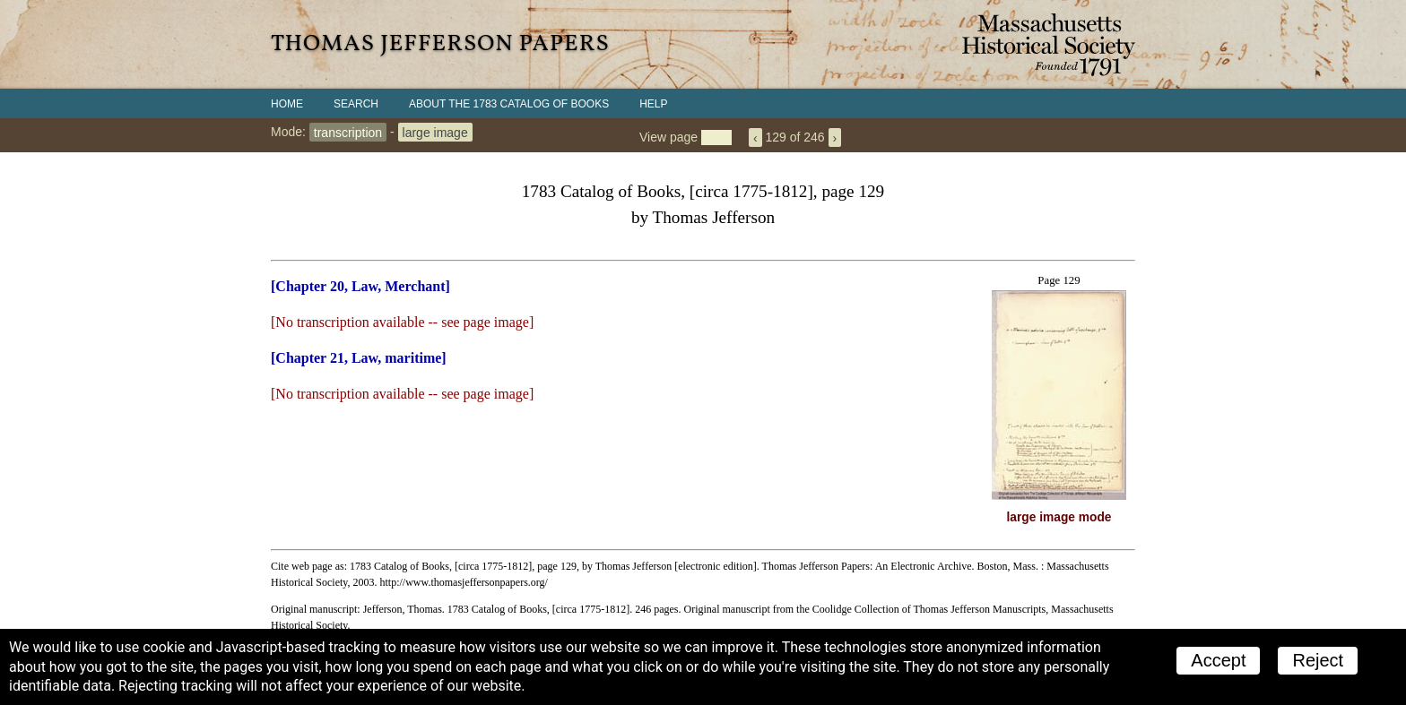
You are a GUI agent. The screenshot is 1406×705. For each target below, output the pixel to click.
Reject (1317, 660)
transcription (348, 132)
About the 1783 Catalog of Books (509, 104)
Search (356, 104)
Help (653, 104)
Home (287, 104)
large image (435, 132)
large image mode (1059, 517)
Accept (1218, 660)
